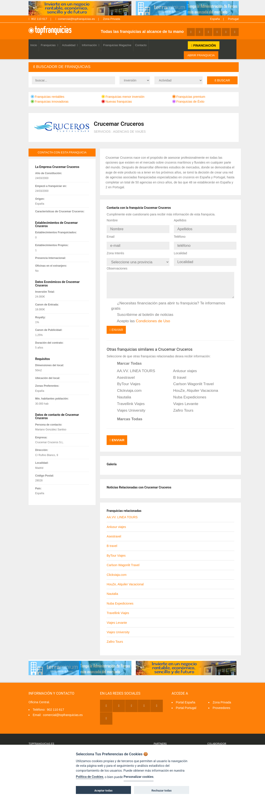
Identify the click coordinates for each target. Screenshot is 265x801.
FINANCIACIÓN (203, 45)
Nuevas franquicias (117, 101)
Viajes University (128, 406)
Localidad (180, 250)
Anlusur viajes (182, 367)
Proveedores (221, 702)
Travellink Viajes (128, 400)
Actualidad (70, 45)
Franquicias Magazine (117, 45)
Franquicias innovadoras (50, 101)
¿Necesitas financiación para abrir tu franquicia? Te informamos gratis (168, 302)
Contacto (141, 45)
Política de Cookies (89, 777)
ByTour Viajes (125, 380)
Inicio (33, 45)
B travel (176, 373)
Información (91, 45)
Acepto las (140, 317)
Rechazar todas (162, 790)
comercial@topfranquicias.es (75, 19)
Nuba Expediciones (186, 393)
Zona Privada (111, 19)
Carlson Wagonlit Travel (190, 380)
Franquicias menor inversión (123, 96)
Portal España (185, 696)
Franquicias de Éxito (188, 101)
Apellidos (180, 220)
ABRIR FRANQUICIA (201, 55)
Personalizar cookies (139, 777)
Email (110, 235)
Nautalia (121, 393)
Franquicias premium (188, 96)
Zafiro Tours (180, 406)
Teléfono (180, 235)
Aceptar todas (103, 790)
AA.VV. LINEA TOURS (133, 367)
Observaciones (117, 264)
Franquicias (49, 45)
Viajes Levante (182, 400)
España (215, 19)
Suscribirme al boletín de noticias (142, 310)
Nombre (112, 220)
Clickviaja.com (126, 386)
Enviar (116, 326)
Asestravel (123, 373)
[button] (133, 67)
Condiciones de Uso (153, 317)
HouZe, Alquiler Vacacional (192, 386)
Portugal (233, 19)
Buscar (222, 80)
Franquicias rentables (47, 96)
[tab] (134, 67)
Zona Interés (115, 250)
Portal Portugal (186, 702)
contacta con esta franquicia (62, 152)
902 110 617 (38, 19)
